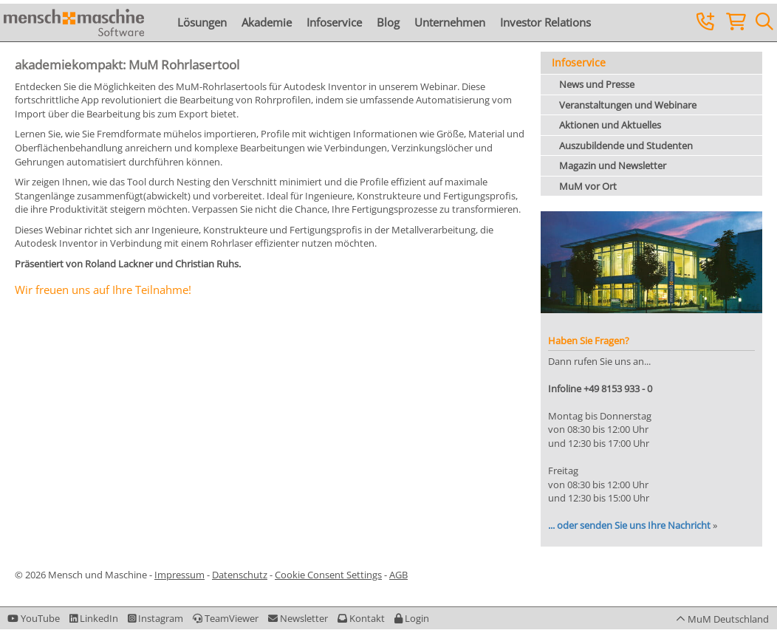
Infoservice (334, 22)
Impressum (179, 574)
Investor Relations (545, 22)
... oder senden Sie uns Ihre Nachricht (629, 525)
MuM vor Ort (588, 186)
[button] (411, 618)
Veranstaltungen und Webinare (627, 105)
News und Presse (596, 84)
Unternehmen (449, 22)
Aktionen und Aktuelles (610, 124)
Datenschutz (239, 574)
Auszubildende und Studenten (626, 145)
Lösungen (202, 22)
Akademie (267, 22)
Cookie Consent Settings (328, 574)
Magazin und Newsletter (612, 165)
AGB (398, 574)
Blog (388, 22)
